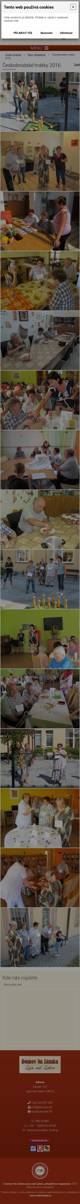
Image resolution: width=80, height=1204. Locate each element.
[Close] (73, 7)
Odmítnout (66, 33)
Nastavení (46, 33)
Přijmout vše (23, 33)
